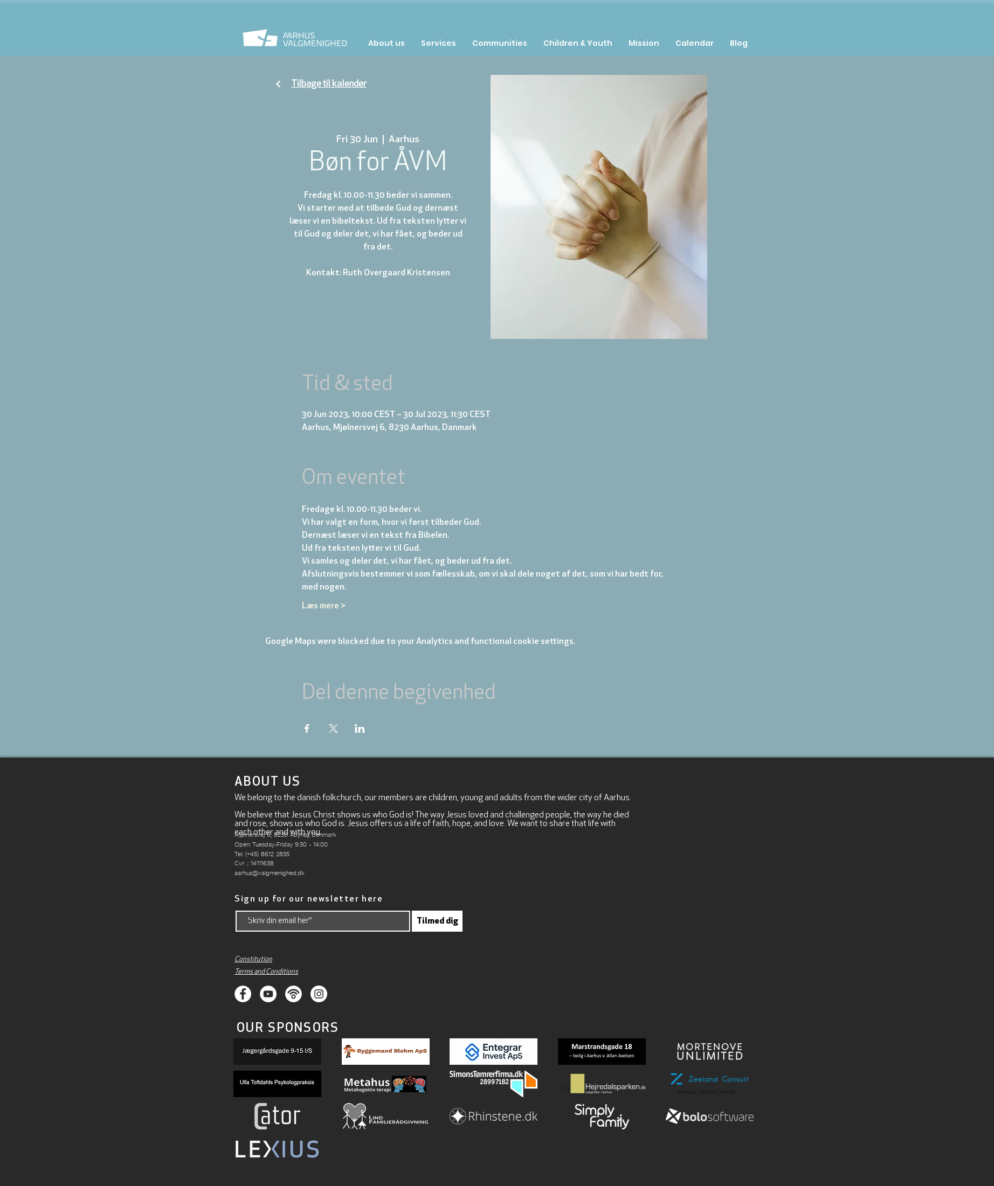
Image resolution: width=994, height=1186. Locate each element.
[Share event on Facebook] (307, 728)
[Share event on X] (333, 728)
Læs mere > (324, 606)
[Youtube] (268, 994)
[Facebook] (242, 994)
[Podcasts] (293, 994)
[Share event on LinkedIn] (360, 728)
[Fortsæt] (278, 84)
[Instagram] (318, 994)
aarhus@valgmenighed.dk (269, 873)
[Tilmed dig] (437, 921)
